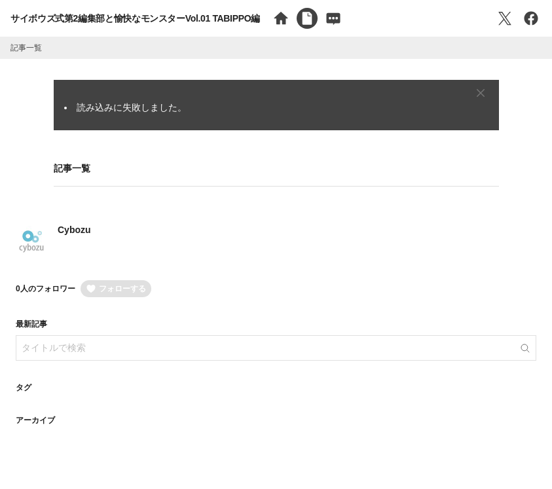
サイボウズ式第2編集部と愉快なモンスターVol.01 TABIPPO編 (135, 18)
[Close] (480, 93)
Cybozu (74, 230)
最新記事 (31, 324)
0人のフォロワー (45, 288)
